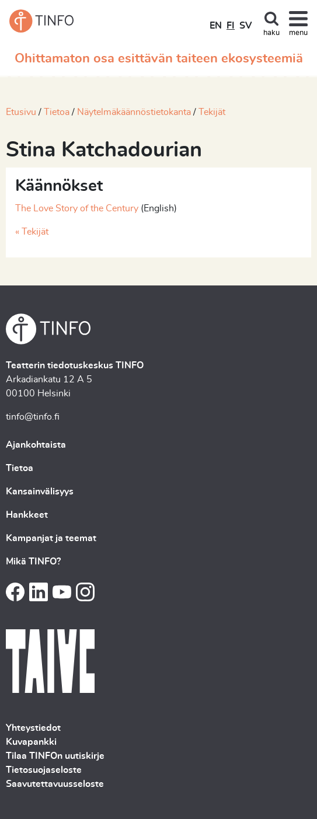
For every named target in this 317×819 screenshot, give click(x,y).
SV (245, 25)
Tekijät (211, 112)
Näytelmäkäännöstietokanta (134, 112)
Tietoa (56, 112)
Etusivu (21, 112)
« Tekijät (31, 231)
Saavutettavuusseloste (55, 784)
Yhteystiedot (33, 728)
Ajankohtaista (36, 444)
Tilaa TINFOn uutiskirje (55, 756)
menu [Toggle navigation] (298, 33)
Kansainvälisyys (40, 491)
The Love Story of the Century (76, 208)
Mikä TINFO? (33, 561)
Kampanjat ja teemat (51, 538)
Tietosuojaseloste (44, 770)
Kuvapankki (31, 742)
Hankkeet (27, 515)
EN (216, 25)
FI (231, 25)
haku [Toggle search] (271, 33)
